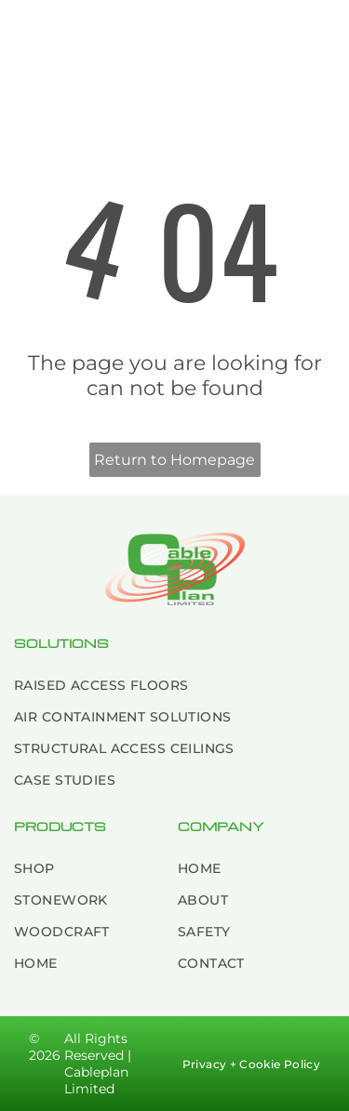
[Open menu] (317, 38)
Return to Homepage (174, 460)
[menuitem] (174, 685)
